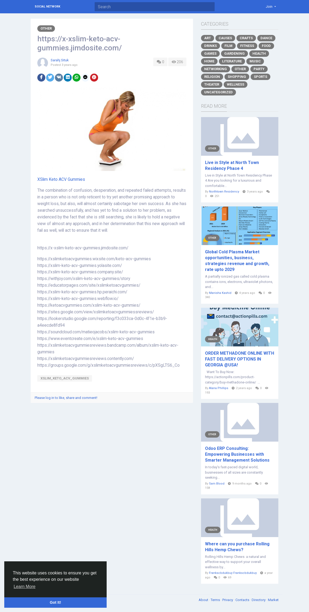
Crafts (246, 38)
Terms (216, 600)
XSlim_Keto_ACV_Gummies (65, 378)
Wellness (235, 84)
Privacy (228, 600)
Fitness (247, 46)
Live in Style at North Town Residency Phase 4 (232, 165)
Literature (232, 61)
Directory (259, 600)
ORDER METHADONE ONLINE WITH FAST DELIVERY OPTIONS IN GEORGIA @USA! (239, 359)
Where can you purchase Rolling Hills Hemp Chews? (237, 546)
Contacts (242, 600)
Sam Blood (216, 483)
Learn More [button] (24, 586)
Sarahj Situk (60, 60)
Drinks (210, 46)
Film (228, 46)
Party (259, 69)
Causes (225, 38)
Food (266, 46)
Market (273, 600)
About (204, 600)
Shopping (237, 77)
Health (259, 53)
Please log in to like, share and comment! (66, 398)
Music (255, 61)
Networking (215, 69)
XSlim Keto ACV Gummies (61, 179)
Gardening (234, 53)
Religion (212, 77)
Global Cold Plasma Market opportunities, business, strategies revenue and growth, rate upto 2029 (237, 260)
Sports (260, 77)
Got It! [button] (55, 602)
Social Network (47, 6)
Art (207, 38)
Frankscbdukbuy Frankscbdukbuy (233, 573)
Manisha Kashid (220, 293)
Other (46, 28)
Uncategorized (218, 92)
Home (209, 61)
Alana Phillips (218, 388)
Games (210, 53)
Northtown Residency (224, 191)
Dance (266, 38)
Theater (211, 84)
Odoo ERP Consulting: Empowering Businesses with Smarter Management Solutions (237, 454)
